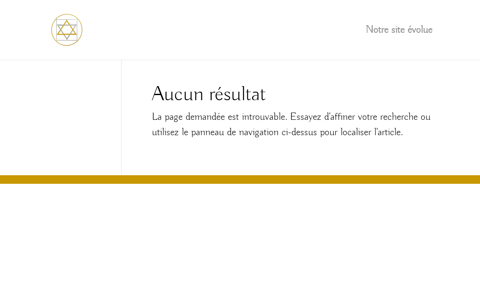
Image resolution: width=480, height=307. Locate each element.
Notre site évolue (399, 31)
